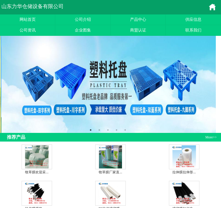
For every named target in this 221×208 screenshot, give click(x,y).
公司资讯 (28, 30)
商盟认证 (138, 30)
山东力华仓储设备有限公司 (32, 6)
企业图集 (83, 30)
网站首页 (28, 19)
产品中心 (138, 19)
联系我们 (193, 30)
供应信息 (193, 19)
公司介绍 (83, 19)
